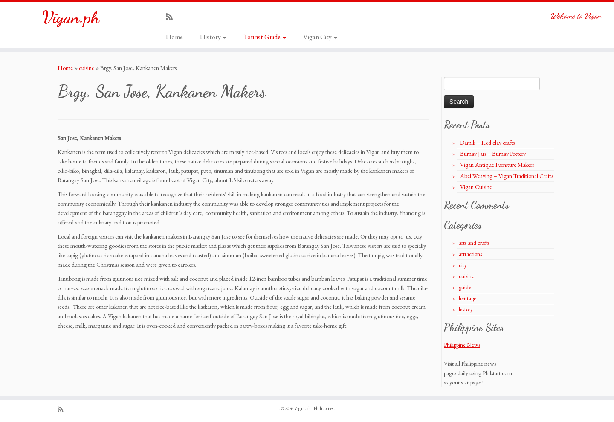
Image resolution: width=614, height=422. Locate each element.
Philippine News (462, 345)
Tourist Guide (264, 36)
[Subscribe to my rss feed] (172, 17)
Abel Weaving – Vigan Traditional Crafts (506, 176)
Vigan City (320, 36)
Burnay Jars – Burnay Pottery (493, 153)
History (213, 36)
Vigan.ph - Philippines (313, 408)
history (466, 309)
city (463, 265)
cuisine (86, 68)
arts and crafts (474, 243)
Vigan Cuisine (476, 187)
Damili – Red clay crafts (487, 142)
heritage (467, 298)
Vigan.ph (71, 17)
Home (174, 36)
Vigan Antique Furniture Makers (497, 165)
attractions (470, 254)
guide (465, 287)
